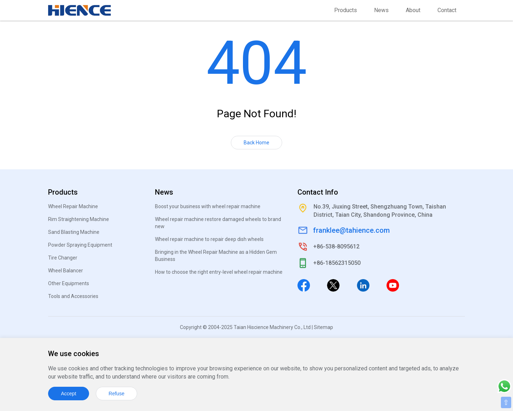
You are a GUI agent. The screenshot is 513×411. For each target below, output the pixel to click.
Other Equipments (68, 283)
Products (345, 10)
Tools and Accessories (73, 296)
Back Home (256, 142)
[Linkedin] (363, 285)
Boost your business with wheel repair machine (207, 206)
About (413, 10)
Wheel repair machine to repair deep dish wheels (209, 239)
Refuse (116, 393)
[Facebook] (303, 285)
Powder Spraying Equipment (80, 245)
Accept (68, 393)
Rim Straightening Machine (78, 219)
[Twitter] (333, 285)
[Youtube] (393, 285)
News (381, 10)
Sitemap (323, 327)
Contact (446, 10)
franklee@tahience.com (351, 230)
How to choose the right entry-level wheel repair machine (219, 272)
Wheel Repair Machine (73, 206)
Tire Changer (62, 258)
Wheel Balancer (65, 270)
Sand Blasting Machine (73, 232)
